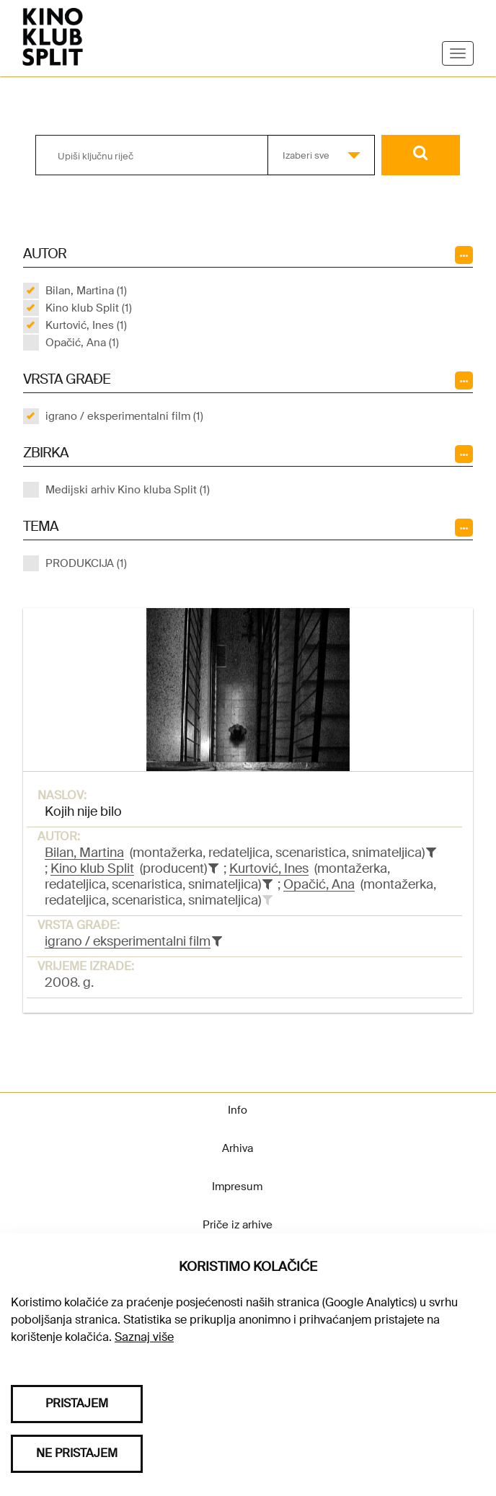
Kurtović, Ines (269, 868)
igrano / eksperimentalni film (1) (124, 416)
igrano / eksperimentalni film (128, 941)
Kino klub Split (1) (88, 308)
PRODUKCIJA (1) (86, 563)
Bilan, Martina (84, 852)
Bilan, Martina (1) (86, 290)
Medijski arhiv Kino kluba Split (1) (127, 490)
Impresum (237, 1186)
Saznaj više (144, 1337)
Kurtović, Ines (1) (86, 325)
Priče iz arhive (238, 1225)
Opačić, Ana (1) (82, 342)
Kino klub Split (92, 868)
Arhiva (237, 1148)
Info (237, 1110)
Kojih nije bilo (83, 811)
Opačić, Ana (319, 884)
